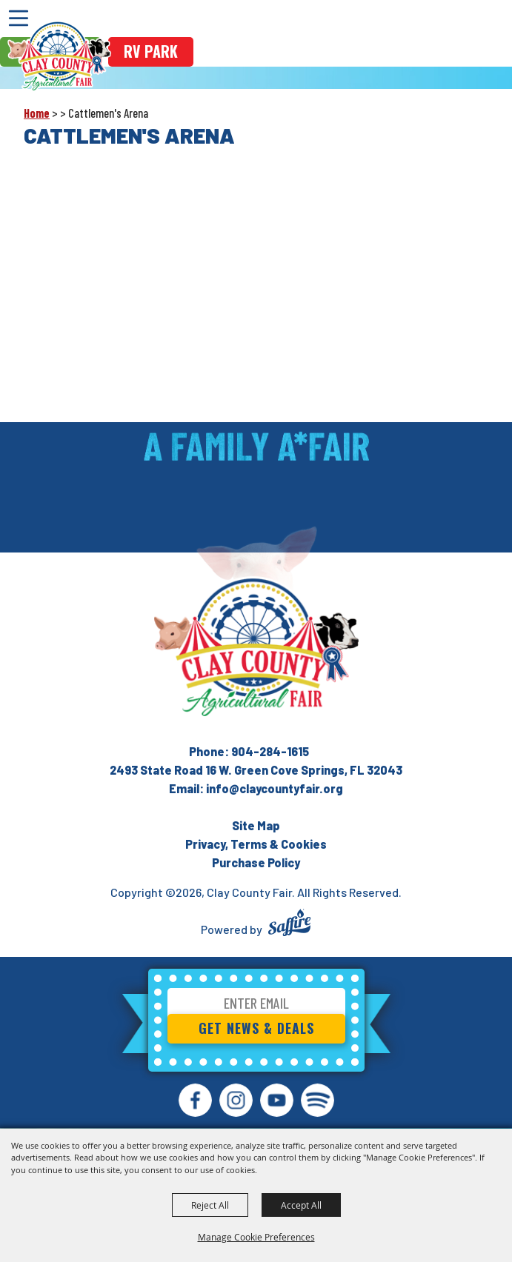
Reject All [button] (210, 1205)
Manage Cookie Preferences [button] (256, 1237)
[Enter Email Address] (256, 1005)
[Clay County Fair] (59, 56)
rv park (151, 51)
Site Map (256, 825)
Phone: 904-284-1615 (249, 751)
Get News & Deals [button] (256, 1028)
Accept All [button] (301, 1205)
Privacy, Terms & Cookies (256, 844)
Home (37, 113)
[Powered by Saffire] (289, 925)
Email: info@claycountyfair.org (256, 788)
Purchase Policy (256, 862)
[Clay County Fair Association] (256, 647)
